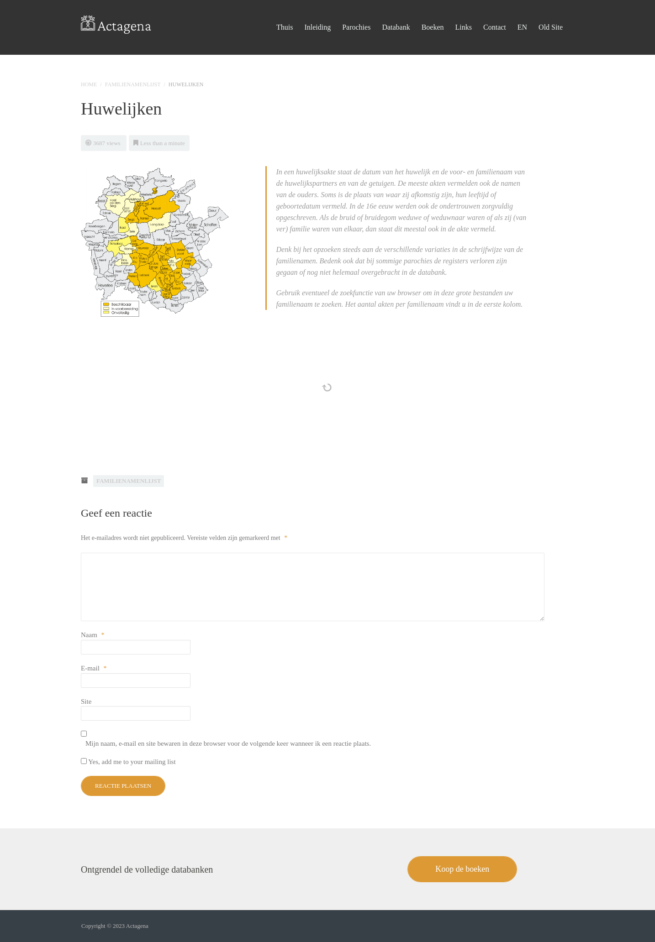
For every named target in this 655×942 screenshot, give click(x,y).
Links (463, 15)
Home (89, 84)
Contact (494, 15)
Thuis (284, 15)
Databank (396, 15)
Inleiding (317, 15)
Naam (93, 634)
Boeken (433, 15)
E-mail (94, 668)
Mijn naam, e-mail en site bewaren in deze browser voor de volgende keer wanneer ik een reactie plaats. (228, 743)
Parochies (356, 15)
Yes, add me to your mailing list (128, 761)
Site (86, 701)
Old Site (551, 15)
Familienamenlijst (133, 84)
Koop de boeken (462, 869)
